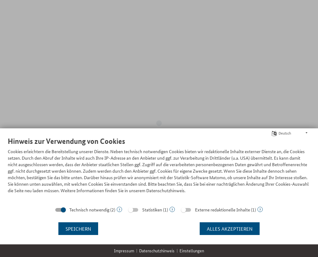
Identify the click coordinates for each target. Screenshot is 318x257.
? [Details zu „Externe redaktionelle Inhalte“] (260, 209)
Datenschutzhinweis (157, 251)
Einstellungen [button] (191, 251)
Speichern (78, 228)
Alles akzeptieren (229, 228)
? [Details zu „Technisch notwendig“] (119, 209)
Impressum (124, 251)
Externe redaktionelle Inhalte (222, 209)
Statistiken (152, 209)
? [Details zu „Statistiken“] (172, 209)
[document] (159, 170)
